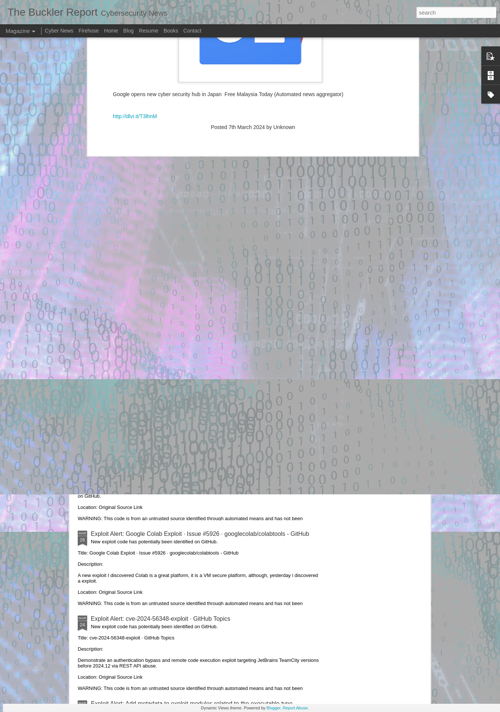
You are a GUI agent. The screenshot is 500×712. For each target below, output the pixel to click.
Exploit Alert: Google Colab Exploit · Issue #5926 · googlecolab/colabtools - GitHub (200, 534)
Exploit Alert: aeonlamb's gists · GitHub (142, 364)
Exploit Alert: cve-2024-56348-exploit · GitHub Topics (160, 619)
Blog (128, 31)
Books (171, 31)
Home (111, 31)
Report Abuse (295, 708)
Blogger (273, 708)
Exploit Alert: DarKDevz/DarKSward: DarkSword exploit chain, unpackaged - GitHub (202, 449)
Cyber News (59, 31)
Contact (192, 31)
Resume (148, 31)
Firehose (88, 31)
